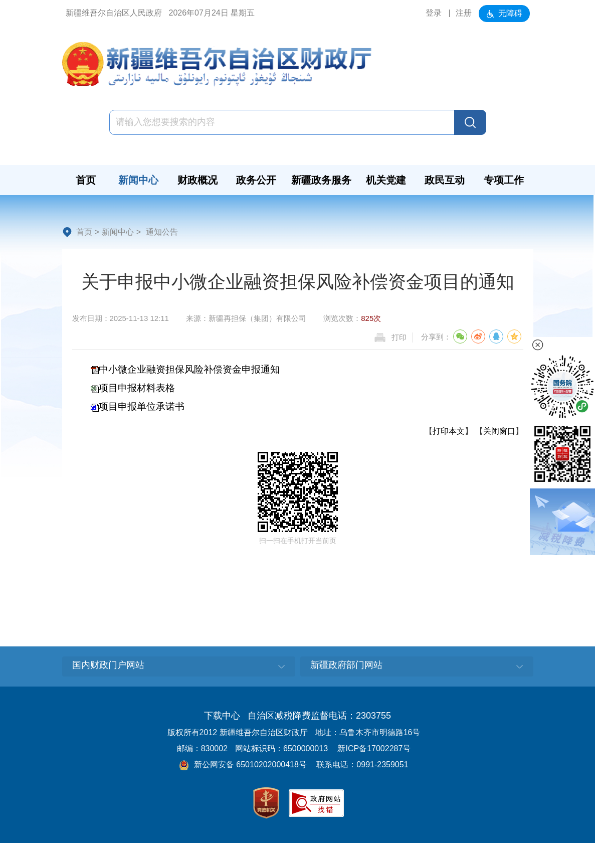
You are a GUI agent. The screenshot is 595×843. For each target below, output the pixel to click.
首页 (84, 232)
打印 (399, 337)
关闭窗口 (499, 431)
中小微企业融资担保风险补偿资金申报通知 (189, 369)
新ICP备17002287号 (374, 748)
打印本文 (449, 431)
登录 (434, 13)
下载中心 (222, 716)
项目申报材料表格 (137, 388)
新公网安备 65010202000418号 (242, 764)
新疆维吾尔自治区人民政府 (114, 13)
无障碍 (504, 13)
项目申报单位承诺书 (141, 406)
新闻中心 (118, 232)
